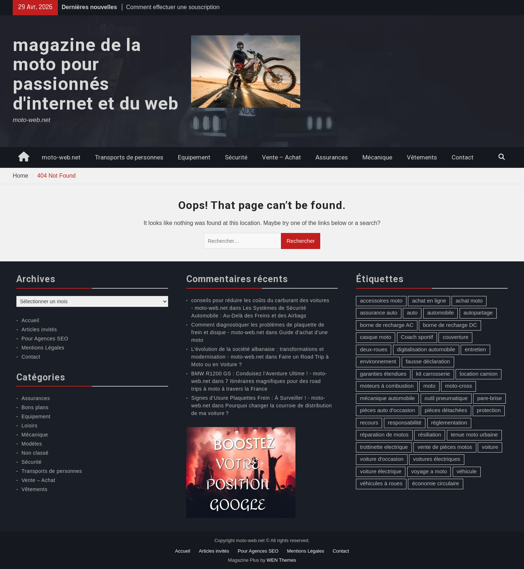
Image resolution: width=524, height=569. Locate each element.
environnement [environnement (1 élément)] (378, 361)
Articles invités (39, 329)
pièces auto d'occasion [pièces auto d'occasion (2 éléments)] (387, 410)
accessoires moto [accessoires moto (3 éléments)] (381, 300)
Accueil (30, 320)
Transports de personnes (129, 157)
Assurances (331, 157)
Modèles (31, 444)
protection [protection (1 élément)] (489, 410)
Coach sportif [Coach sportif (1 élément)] (417, 337)
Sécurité (236, 157)
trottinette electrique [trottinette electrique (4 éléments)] (384, 447)
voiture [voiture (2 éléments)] (490, 447)
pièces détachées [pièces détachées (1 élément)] (446, 410)
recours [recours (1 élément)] (369, 422)
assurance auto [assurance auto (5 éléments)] (378, 312)
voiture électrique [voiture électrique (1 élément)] (380, 471)
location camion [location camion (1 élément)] (478, 374)
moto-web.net (61, 157)
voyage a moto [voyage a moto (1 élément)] (429, 471)
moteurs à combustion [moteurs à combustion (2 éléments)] (387, 386)
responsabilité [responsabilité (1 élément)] (405, 422)
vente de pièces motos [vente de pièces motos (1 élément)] (444, 447)
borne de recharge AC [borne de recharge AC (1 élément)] (386, 325)
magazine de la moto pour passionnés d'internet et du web (96, 74)
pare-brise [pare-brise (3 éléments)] (489, 398)
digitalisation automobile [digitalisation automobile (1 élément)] (426, 349)
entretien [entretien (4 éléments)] (475, 349)
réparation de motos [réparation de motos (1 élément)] (384, 434)
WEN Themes (281, 560)
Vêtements (422, 157)
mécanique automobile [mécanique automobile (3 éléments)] (387, 398)
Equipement (194, 157)
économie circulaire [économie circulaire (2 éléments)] (435, 483)
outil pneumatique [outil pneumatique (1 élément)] (446, 398)
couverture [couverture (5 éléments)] (455, 337)
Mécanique (377, 157)
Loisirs (29, 425)
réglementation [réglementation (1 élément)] (449, 422)
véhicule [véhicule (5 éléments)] (467, 471)
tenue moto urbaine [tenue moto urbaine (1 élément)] (474, 434)
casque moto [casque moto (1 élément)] (375, 337)
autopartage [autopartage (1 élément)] (478, 312)
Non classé (34, 453)
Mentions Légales (42, 348)
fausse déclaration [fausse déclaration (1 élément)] (428, 361)
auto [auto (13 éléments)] (412, 312)
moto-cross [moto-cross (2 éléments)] (458, 386)
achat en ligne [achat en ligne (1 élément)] (429, 300)
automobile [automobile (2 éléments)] (440, 312)
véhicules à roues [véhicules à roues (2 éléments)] (381, 483)
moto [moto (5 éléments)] (429, 386)
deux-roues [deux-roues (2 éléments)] (373, 349)
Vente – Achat (281, 157)
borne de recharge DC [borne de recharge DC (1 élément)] (450, 325)
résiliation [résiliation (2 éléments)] (429, 434)
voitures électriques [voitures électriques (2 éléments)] (436, 459)
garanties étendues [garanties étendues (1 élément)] (383, 374)
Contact (462, 157)
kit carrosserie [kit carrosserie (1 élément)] (433, 374)
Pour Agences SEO (44, 338)
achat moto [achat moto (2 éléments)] (469, 300)
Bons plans (34, 407)
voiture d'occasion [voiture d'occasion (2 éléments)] (382, 459)
